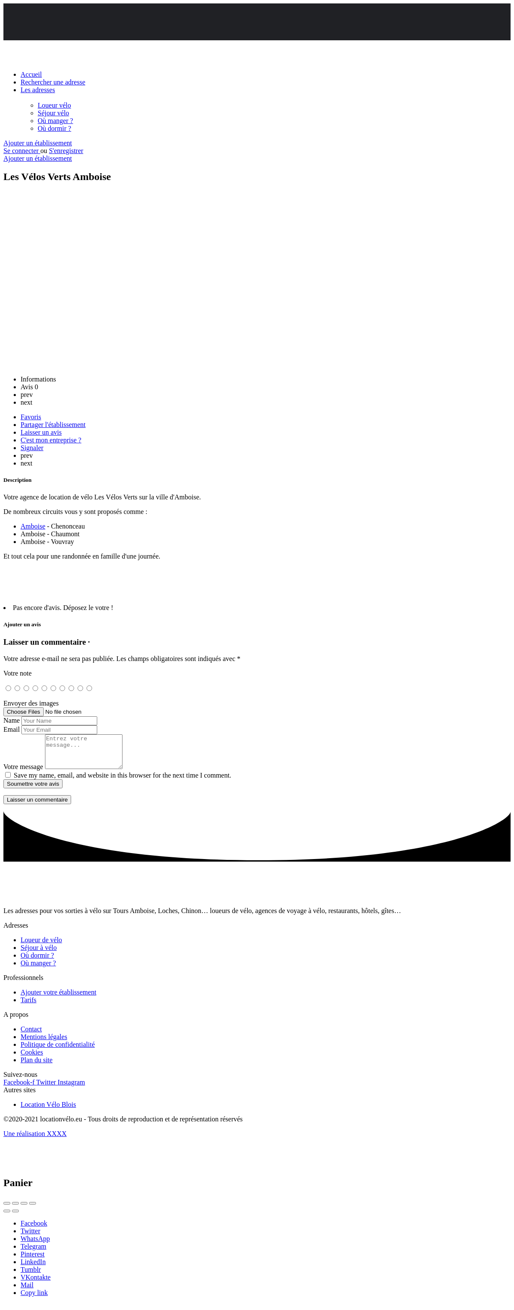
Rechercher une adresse (53, 82)
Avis (29, 387)
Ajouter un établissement (37, 143)
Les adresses (38, 89)
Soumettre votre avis (33, 790)
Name (11, 720)
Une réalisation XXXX (35, 1140)
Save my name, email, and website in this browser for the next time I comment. (122, 781)
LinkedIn (33, 1268)
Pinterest (33, 1260)
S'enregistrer (66, 150)
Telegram (33, 1252)
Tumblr (31, 1276)
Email (11, 729)
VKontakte (36, 1283)
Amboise (33, 526)
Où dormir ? (54, 128)
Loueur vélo (54, 105)
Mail (27, 1291)
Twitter (30, 1237)
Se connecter (21, 150)
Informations (38, 379)
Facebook (34, 1229)
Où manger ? (55, 120)
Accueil (31, 74)
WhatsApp (35, 1245)
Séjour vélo (53, 113)
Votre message (23, 773)
